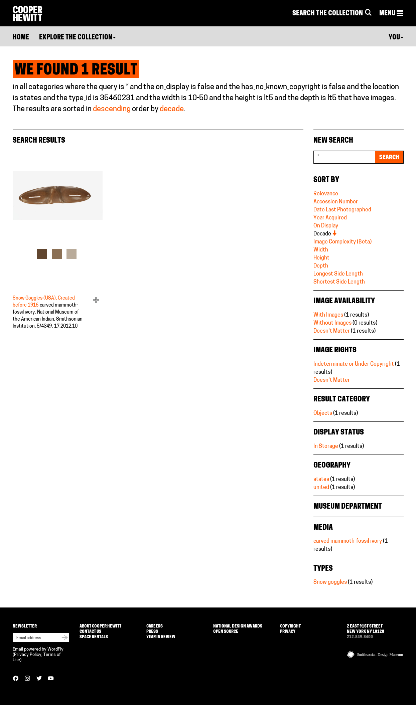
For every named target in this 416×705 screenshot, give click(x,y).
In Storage (325, 446)
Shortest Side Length (339, 282)
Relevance (325, 194)
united (321, 487)
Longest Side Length (338, 274)
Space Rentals (94, 637)
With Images (328, 315)
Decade (325, 234)
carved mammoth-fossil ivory (347, 541)
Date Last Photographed (342, 210)
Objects (322, 413)
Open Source (225, 632)
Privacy (287, 632)
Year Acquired (330, 218)
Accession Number (335, 202)
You (396, 37)
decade (172, 109)
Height (321, 258)
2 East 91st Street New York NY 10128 (365, 629)
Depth (320, 266)
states (321, 479)
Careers (154, 626)
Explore (77, 37)
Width (320, 250)
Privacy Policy (27, 655)
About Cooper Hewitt (100, 626)
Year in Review (160, 637)
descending (112, 109)
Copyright (290, 626)
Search (389, 158)
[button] (391, 14)
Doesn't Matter (331, 331)
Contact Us (90, 632)
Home (21, 37)
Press (152, 632)
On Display (325, 226)
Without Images (332, 323)
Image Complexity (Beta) (342, 242)
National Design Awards (237, 626)
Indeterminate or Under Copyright (353, 364)
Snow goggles (330, 582)
